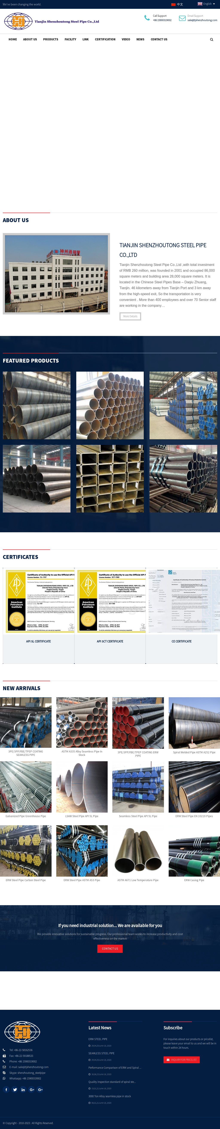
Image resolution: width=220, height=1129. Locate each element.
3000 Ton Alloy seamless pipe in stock (110, 1096)
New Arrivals (21, 687)
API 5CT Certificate (110, 641)
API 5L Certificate (38, 641)
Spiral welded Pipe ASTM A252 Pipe (194, 752)
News (140, 39)
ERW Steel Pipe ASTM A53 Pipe (82, 880)
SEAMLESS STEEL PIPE (102, 1053)
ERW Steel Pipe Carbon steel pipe (26, 880)
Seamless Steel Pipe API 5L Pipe (138, 816)
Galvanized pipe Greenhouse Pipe (26, 816)
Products (50, 39)
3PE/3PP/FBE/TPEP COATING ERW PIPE (138, 754)
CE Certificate (181, 641)
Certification (105, 39)
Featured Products (31, 360)
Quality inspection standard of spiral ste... (112, 1081)
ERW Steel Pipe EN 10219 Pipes (194, 816)
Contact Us (159, 39)
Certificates (20, 556)
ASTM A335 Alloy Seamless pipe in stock (82, 753)
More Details (130, 316)
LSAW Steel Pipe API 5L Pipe (81, 816)
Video (126, 39)
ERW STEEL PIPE (98, 1039)
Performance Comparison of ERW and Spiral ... (115, 1067)
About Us (30, 39)
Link (85, 39)
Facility (70, 39)
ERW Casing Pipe (194, 880)
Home (13, 39)
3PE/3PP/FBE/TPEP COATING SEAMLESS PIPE (25, 753)
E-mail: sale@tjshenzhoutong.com (29, 1067)
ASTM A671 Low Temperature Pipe (138, 880)
